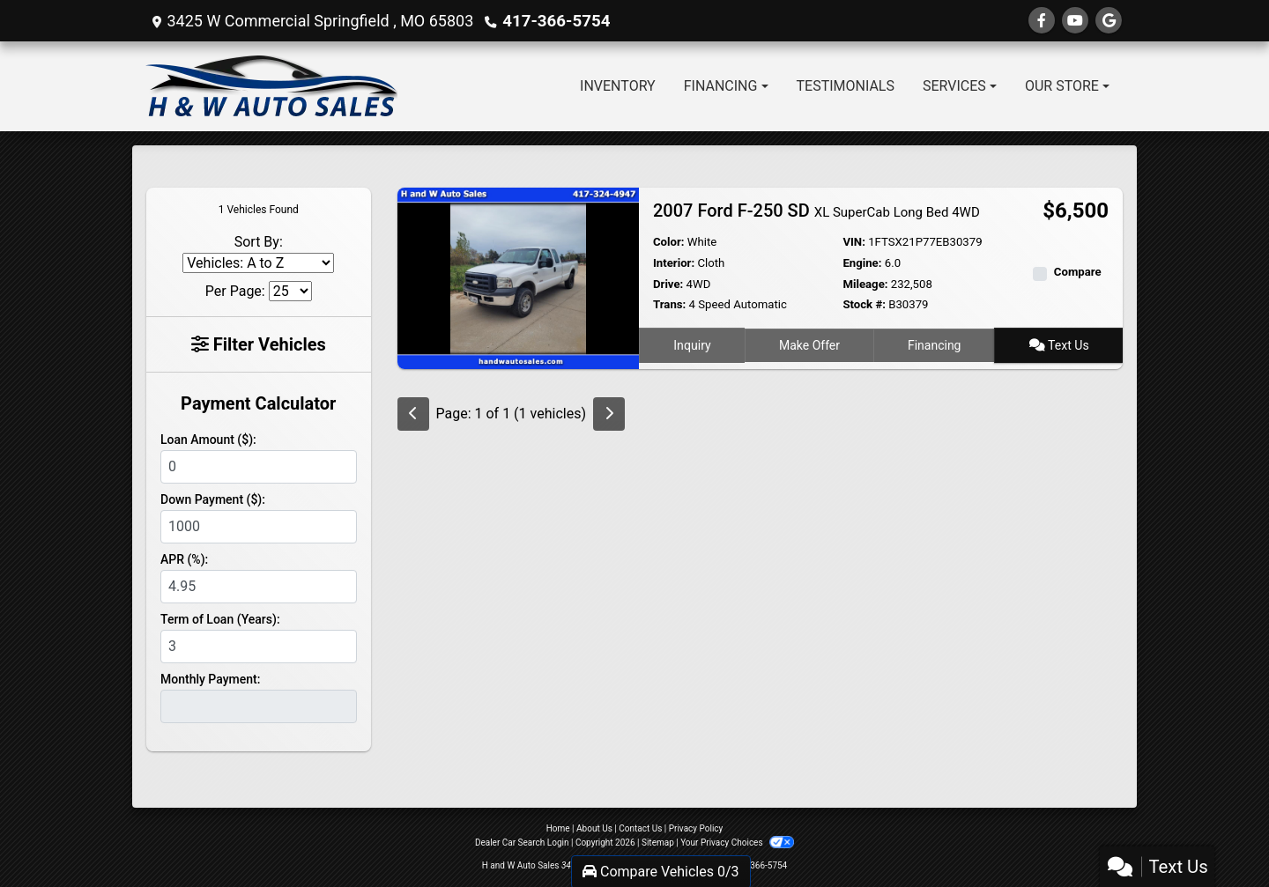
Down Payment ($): (212, 499)
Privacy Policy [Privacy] (696, 828)
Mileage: (864, 284)
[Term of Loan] (258, 646)
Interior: (673, 263)
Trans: (669, 304)
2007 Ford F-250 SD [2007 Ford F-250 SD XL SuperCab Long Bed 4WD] (816, 210)
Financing (934, 344)
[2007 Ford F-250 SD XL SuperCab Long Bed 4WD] (518, 277)
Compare (1078, 271)
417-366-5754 (553, 20)
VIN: (853, 241)
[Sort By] (258, 263)
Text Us (1059, 344)
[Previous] (413, 414)
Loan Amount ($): (208, 439)
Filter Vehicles (258, 344)
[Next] (609, 414)
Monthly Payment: (210, 679)
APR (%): (184, 559)
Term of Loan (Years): (220, 619)
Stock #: (864, 304)
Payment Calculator (258, 403)
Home (558, 828)
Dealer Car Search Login (522, 842)
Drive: (668, 284)
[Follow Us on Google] (1108, 20)
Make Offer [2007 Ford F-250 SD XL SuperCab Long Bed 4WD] (809, 344)
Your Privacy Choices (737, 842)
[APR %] (258, 586)
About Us (594, 828)
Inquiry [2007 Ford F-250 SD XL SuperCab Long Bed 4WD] (691, 344)
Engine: (861, 263)
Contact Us (640, 828)
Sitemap (658, 842)
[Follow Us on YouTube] (1075, 20)
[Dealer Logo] (271, 86)
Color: (669, 241)
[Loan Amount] (258, 467)
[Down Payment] (258, 526)
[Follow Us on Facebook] (1041, 20)
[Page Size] (290, 291)
